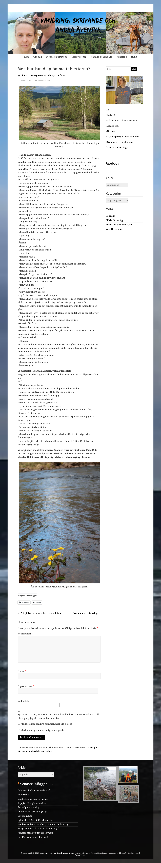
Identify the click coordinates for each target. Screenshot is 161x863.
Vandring (122, 57)
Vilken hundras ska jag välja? (33, 811)
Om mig (37, 57)
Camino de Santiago (101, 57)
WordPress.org (114, 229)
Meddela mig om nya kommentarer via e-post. (46, 724)
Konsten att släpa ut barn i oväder (35, 833)
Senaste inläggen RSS (37, 784)
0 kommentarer (42, 80)
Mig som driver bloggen (119, 142)
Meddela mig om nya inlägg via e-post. (42, 730)
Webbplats (23, 701)
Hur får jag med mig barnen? (33, 837)
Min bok (110, 131)
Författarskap (79, 57)
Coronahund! (25, 816)
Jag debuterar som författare (33, 799)
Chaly (24, 75)
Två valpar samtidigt (29, 807)
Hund (134, 57)
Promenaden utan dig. (87, 613)
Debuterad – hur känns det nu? (34, 790)
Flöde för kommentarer (119, 225)
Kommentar (25, 634)
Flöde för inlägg (115, 220)
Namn (22, 671)
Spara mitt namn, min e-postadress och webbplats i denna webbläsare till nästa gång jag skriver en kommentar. (58, 716)
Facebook (112, 163)
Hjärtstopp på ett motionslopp (122, 137)
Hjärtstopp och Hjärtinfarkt (49, 75)
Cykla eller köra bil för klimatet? (35, 820)
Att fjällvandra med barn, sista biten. (40, 613)
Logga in (110, 216)
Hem (26, 57)
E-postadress (26, 686)
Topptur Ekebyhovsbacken (32, 803)
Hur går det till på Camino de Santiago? (38, 828)
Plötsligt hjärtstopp (56, 57)
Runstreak (23, 794)
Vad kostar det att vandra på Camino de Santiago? (44, 824)
